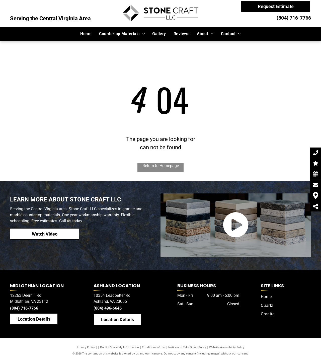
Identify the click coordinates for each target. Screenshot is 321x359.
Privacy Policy (86, 347)
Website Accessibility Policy (226, 347)
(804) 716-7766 (294, 18)
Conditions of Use (153, 347)
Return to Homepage (160, 165)
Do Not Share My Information (119, 347)
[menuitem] (85, 34)
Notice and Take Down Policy (187, 347)
